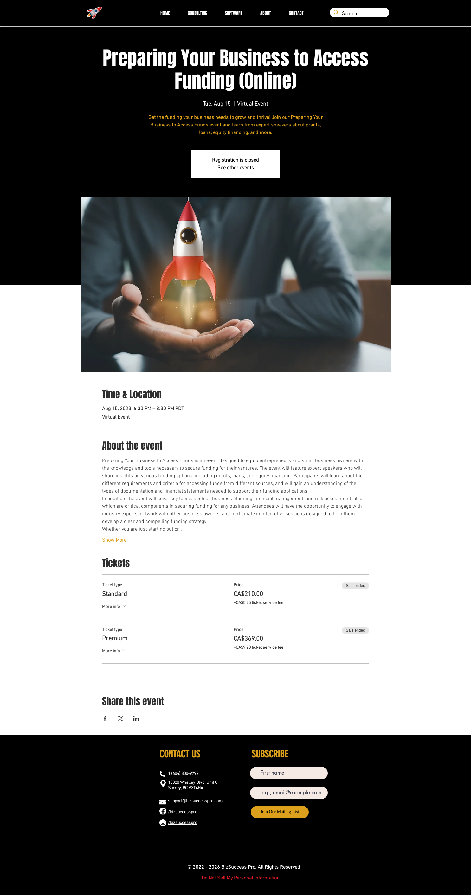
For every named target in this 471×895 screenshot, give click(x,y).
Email (255, 782)
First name (259, 762)
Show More (114, 540)
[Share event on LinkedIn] (136, 718)
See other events (235, 168)
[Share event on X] (121, 718)
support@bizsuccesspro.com (195, 801)
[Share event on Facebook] (105, 718)
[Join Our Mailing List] (279, 812)
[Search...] (359, 14)
